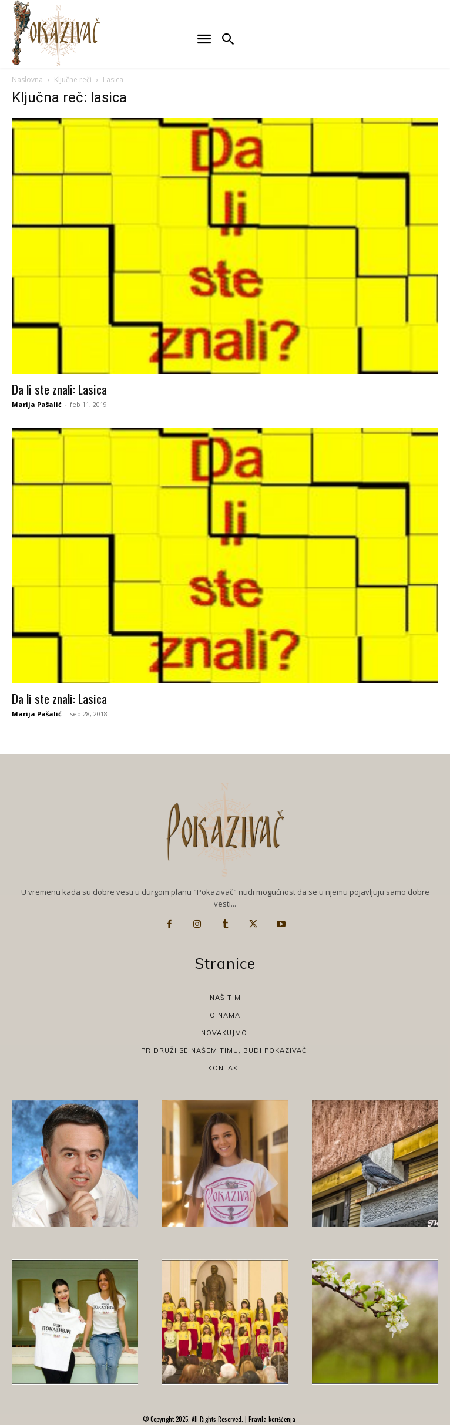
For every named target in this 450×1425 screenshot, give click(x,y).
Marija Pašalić (37, 404)
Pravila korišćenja (271, 1419)
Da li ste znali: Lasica (59, 389)
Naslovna (27, 80)
